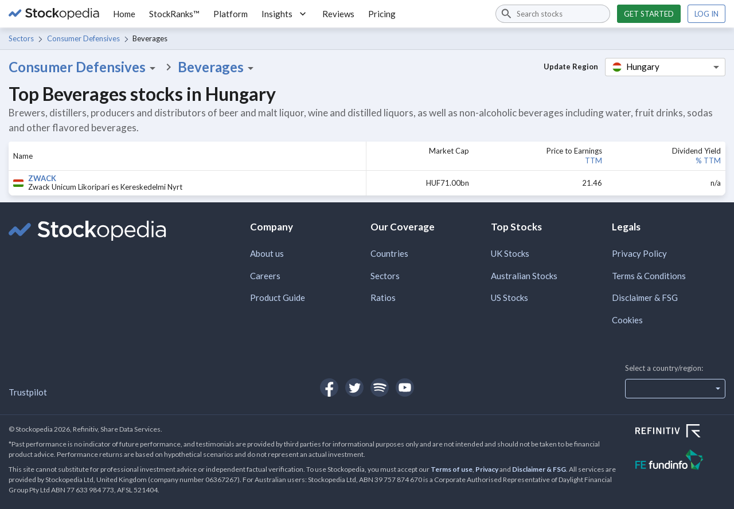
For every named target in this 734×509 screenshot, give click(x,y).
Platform (230, 14)
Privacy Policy (639, 253)
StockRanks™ (174, 14)
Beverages (217, 67)
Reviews (338, 14)
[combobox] (552, 14)
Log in (706, 13)
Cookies (627, 320)
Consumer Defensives (83, 38)
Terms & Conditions (649, 276)
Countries (389, 253)
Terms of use (452, 469)
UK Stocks (510, 253)
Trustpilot (28, 392)
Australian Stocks (524, 276)
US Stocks (509, 297)
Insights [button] (285, 13)
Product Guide (277, 297)
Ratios (383, 297)
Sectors (21, 38)
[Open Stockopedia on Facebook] (329, 387)
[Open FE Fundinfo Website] (680, 461)
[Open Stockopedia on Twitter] (354, 387)
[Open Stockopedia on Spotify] (379, 387)
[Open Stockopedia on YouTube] (405, 387)
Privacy (486, 469)
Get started (649, 13)
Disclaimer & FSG (645, 297)
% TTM (708, 160)
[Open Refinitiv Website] (680, 432)
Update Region (571, 66)
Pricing (382, 14)
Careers (265, 276)
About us (267, 253)
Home (124, 14)
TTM (593, 160)
